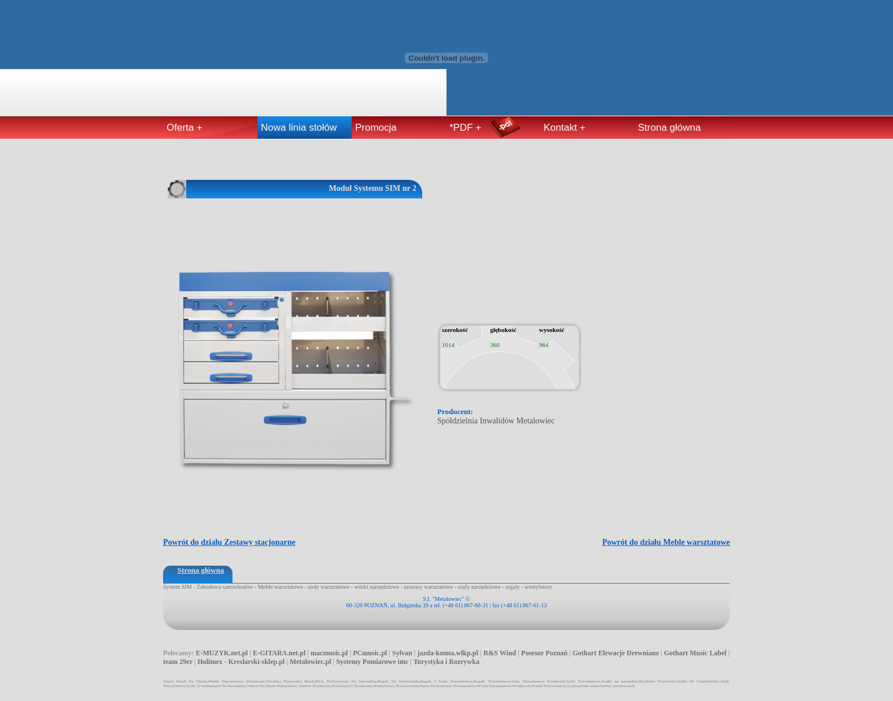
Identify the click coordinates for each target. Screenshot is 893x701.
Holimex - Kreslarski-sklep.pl (241, 662)
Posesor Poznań (544, 653)
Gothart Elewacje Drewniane (616, 653)
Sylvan (402, 653)
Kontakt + (564, 127)
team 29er (178, 662)
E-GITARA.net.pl (279, 653)
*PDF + (465, 127)
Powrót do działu (666, 542)
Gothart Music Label (695, 653)
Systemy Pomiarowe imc (372, 662)
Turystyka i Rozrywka (446, 662)
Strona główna (669, 127)
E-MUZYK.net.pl (221, 653)
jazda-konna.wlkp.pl (447, 653)
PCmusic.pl (370, 653)
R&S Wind (500, 653)
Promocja (376, 127)
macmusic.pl (329, 653)
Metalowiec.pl (310, 662)
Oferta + (184, 127)
